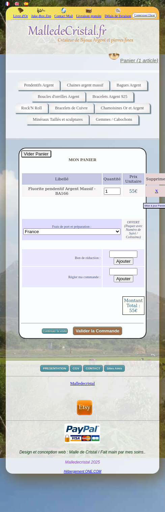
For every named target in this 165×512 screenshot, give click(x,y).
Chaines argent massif (85, 85)
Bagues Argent (128, 85)
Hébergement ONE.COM (82, 471)
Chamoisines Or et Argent (122, 108)
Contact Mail (63, 14)
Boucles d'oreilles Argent (58, 96)
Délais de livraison (118, 14)
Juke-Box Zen (41, 14)
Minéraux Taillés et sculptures (58, 119)
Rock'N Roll (31, 108)
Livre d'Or (20, 14)
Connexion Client (144, 15)
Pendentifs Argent (39, 85)
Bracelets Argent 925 (109, 96)
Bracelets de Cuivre (71, 108)
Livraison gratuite (89, 14)
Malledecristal (82, 383)
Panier (139, 60)
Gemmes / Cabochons (114, 119)
